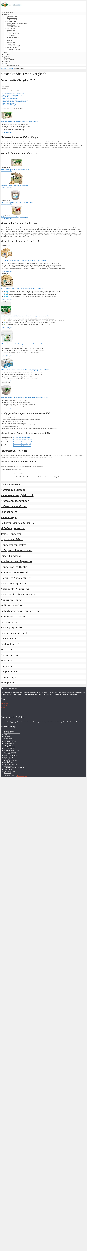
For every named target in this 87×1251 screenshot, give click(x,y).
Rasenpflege (11, 44)
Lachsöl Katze (9, 511)
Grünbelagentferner (13, 37)
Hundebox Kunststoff (13, 545)
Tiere (5, 63)
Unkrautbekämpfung (13, 49)
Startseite (3, 68)
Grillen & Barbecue (13, 33)
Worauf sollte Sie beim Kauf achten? (12, 97)
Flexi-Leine (7, 649)
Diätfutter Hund (10, 655)
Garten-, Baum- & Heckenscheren (17, 23)
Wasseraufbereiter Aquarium (18, 594)
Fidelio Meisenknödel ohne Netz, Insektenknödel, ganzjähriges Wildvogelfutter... (24, 397)
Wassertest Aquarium (14, 583)
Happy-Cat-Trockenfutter (16, 578)
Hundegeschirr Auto (13, 616)
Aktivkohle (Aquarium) (15, 589)
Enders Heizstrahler (10, 771)
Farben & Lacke (12, 19)
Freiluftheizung (8, 769)
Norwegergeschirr (11, 627)
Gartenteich (11, 30)
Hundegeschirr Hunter (14, 567)
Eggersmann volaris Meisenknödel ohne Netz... (15, 186)
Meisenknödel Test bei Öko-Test (22, 440)
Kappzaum (7, 666)
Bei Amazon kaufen (6, 133)
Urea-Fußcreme (8, 762)
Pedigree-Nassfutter (12, 605)
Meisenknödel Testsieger (9, 103)
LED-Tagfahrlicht (9, 759)
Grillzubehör (11, 35)
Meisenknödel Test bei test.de (21, 438)
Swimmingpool (12, 47)
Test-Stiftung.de (22, 776)
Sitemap (3, 707)
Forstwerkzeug (12, 21)
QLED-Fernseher (9, 748)
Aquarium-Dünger (11, 600)
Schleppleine (8, 682)
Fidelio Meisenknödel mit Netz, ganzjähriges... (14, 217)
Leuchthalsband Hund (14, 633)
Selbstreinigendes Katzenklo (18, 523)
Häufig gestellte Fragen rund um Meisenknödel (15, 100)
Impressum (4, 705)
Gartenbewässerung (13, 26)
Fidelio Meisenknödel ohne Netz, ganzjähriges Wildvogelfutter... (19, 121)
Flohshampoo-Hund (13, 528)
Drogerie (6, 53)
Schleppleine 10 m (11, 644)
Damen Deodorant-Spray (11, 750)
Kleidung (7, 58)
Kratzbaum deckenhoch (15, 500)
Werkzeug (10, 51)
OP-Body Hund (9, 638)
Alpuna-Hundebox (12, 539)
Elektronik (7, 54)
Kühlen (9, 40)
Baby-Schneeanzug (9, 757)
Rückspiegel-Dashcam (10, 761)
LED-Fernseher (8, 745)
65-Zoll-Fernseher (9, 743)
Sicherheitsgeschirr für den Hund (20, 611)
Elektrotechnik (12, 18)
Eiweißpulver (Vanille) (10, 764)
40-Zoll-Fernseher (9, 747)
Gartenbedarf (11, 25)
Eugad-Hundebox (11, 556)
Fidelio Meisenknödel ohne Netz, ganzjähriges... (15, 169)
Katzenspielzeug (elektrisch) (17, 495)
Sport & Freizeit (9, 59)
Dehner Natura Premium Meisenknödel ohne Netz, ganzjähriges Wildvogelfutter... (25, 370)
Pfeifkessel (7, 736)
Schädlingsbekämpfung (14, 46)
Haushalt (7, 56)
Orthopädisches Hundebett (16, 550)
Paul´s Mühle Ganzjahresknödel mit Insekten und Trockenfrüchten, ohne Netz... (24, 260)
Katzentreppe (9, 517)
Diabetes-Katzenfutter (14, 506)
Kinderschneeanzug (10, 752)
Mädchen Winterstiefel (10, 755)
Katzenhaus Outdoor (13, 489)
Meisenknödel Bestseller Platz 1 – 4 (12, 95)
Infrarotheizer (8, 766)
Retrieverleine (9, 622)
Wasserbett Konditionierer (12, 733)
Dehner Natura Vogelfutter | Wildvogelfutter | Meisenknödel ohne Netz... (23, 344)
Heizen (9, 39)
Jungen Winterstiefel (10, 754)
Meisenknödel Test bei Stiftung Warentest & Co (15, 101)
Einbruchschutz (12, 16)
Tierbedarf (7, 61)
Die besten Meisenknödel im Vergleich (13, 93)
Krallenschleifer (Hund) (15, 572)
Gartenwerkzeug (12, 32)
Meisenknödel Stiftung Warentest (11, 105)
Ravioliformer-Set (9, 731)
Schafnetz (6, 660)
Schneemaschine (9, 740)
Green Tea (7, 734)
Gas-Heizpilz (7, 773)
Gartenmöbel (11, 28)
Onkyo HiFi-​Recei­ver (10, 741)
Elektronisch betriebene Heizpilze (14, 768)
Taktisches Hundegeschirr (16, 561)
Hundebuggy (8, 677)
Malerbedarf (11, 42)
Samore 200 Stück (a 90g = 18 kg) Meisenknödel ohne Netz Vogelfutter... (22, 288)
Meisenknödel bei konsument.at (22, 442)
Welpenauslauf (10, 671)
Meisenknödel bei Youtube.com (22, 446)
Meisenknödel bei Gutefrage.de (22, 444)
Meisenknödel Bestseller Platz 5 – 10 (12, 98)
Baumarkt (7, 14)
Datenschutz (4, 704)
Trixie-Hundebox (11, 534)
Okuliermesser (8, 738)
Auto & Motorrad (9, 12)
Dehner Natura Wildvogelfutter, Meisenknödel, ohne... (17, 202)
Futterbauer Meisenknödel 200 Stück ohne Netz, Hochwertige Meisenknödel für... (25, 316)
